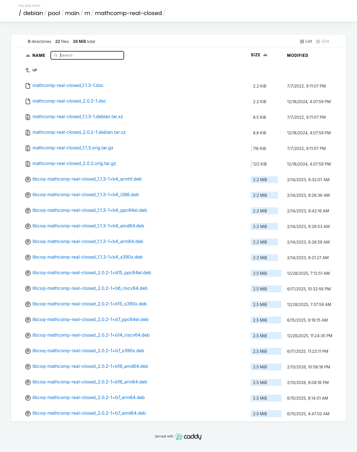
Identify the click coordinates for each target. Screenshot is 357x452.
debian (33, 13)
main (72, 13)
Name (39, 55)
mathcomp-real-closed (128, 13)
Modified (297, 55)
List (306, 41)
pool (54, 13)
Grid (322, 41)
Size (259, 54)
